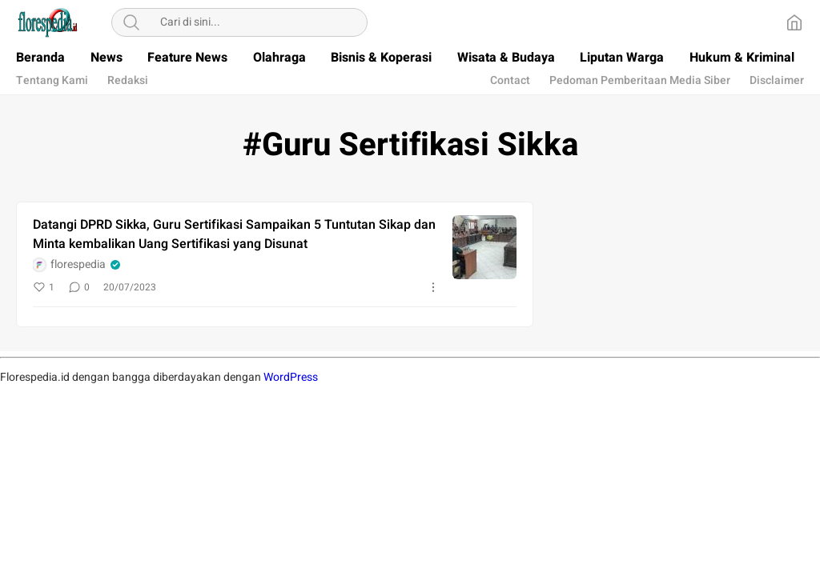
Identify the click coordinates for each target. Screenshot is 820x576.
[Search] (131, 22)
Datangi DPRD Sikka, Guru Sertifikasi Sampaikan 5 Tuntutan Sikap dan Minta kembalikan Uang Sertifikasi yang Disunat (234, 234)
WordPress (290, 377)
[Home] (794, 22)
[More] (433, 287)
